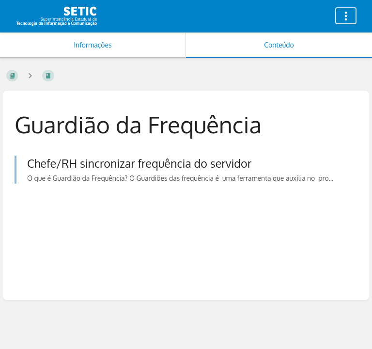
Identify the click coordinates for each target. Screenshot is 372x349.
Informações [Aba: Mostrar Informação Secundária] (92, 45)
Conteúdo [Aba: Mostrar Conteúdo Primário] (279, 45)
